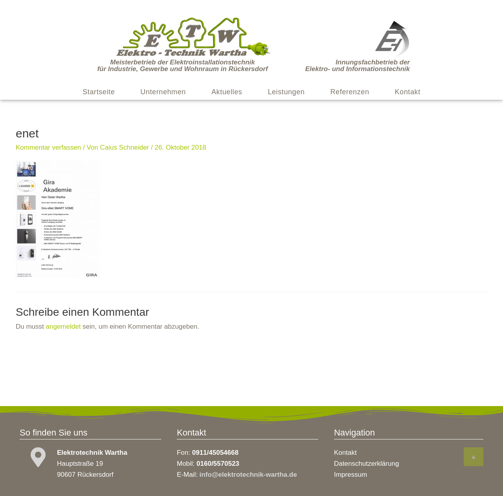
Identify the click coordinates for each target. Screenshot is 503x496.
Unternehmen (163, 92)
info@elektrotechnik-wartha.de (248, 474)
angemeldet (63, 326)
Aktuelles (226, 92)
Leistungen (286, 92)
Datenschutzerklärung (366, 463)
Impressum (350, 474)
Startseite (99, 92)
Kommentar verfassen (48, 147)
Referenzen (349, 92)
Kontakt (407, 92)
